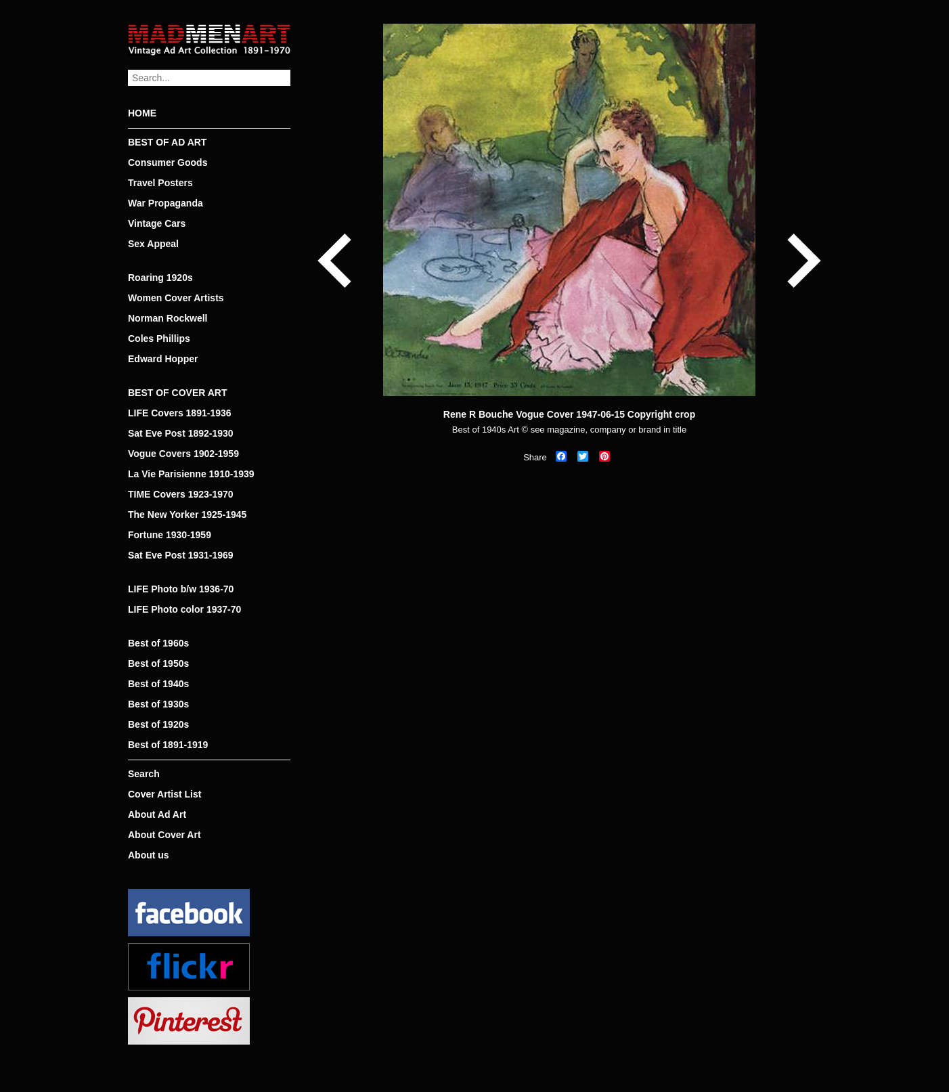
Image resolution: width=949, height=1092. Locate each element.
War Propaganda (165, 203)
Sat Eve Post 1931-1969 (181, 555)
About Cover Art (164, 834)
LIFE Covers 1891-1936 (179, 413)
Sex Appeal (153, 243)
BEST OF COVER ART (177, 392)
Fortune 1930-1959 (169, 534)
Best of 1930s (158, 704)
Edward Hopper (163, 358)
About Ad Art (157, 814)
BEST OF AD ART (167, 142)
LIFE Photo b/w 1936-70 (181, 589)
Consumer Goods (167, 162)
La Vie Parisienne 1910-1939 (191, 473)
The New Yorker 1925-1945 (187, 514)
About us (148, 855)
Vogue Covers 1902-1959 (183, 453)
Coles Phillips (159, 338)
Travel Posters (160, 182)
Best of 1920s (158, 724)
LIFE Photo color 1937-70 (184, 609)
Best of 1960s (158, 643)
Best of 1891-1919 (168, 744)
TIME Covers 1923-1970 (181, 494)
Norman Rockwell (167, 318)
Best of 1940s (158, 683)
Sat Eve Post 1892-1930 (181, 433)
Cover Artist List (164, 794)
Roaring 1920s (160, 277)
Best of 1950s (158, 663)
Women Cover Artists (176, 297)
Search (144, 773)
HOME (142, 113)
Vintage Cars (156, 223)
